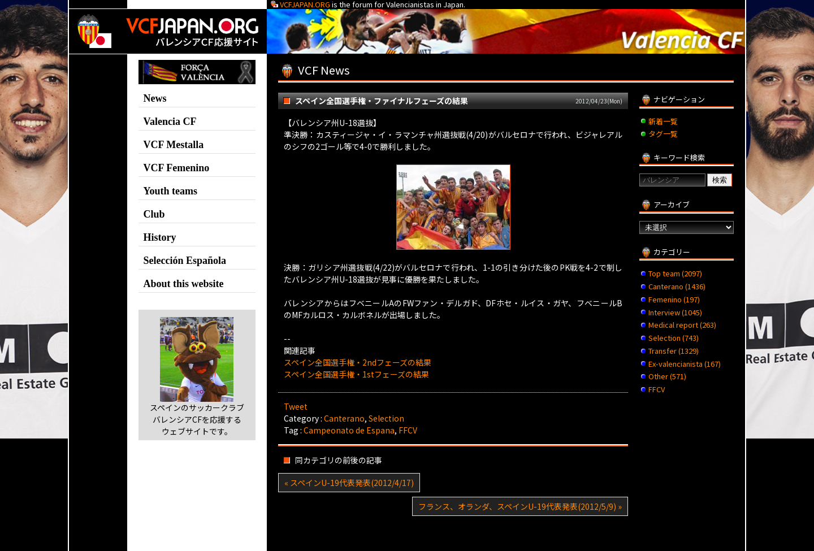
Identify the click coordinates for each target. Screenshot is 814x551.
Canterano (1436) (676, 286)
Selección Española (185, 260)
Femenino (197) (674, 299)
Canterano (344, 418)
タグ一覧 (663, 133)
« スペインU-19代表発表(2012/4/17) (349, 482)
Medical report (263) (682, 324)
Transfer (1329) (673, 350)
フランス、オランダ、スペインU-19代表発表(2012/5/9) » (520, 506)
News (155, 98)
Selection (386, 418)
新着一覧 (663, 121)
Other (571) (667, 376)
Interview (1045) (675, 312)
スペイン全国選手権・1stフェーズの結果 (356, 374)
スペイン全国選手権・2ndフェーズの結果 (357, 362)
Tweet (296, 406)
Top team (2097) (675, 273)
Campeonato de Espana (349, 430)
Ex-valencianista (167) (684, 363)
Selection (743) (673, 337)
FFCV (408, 430)
